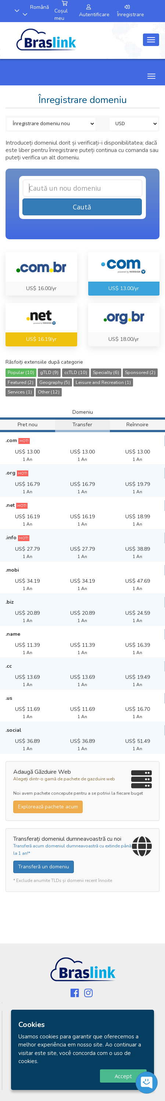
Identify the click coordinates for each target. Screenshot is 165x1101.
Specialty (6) (106, 372)
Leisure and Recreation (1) (103, 382)
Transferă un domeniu (43, 866)
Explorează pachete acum (48, 806)
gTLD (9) (49, 372)
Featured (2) (20, 382)
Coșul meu (61, 11)
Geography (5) (54, 382)
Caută (82, 206)
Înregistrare (130, 11)
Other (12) (49, 392)
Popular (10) (21, 372)
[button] (13, 10)
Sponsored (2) (140, 372)
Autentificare (94, 11)
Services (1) (20, 392)
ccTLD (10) (75, 372)
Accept (123, 1076)
